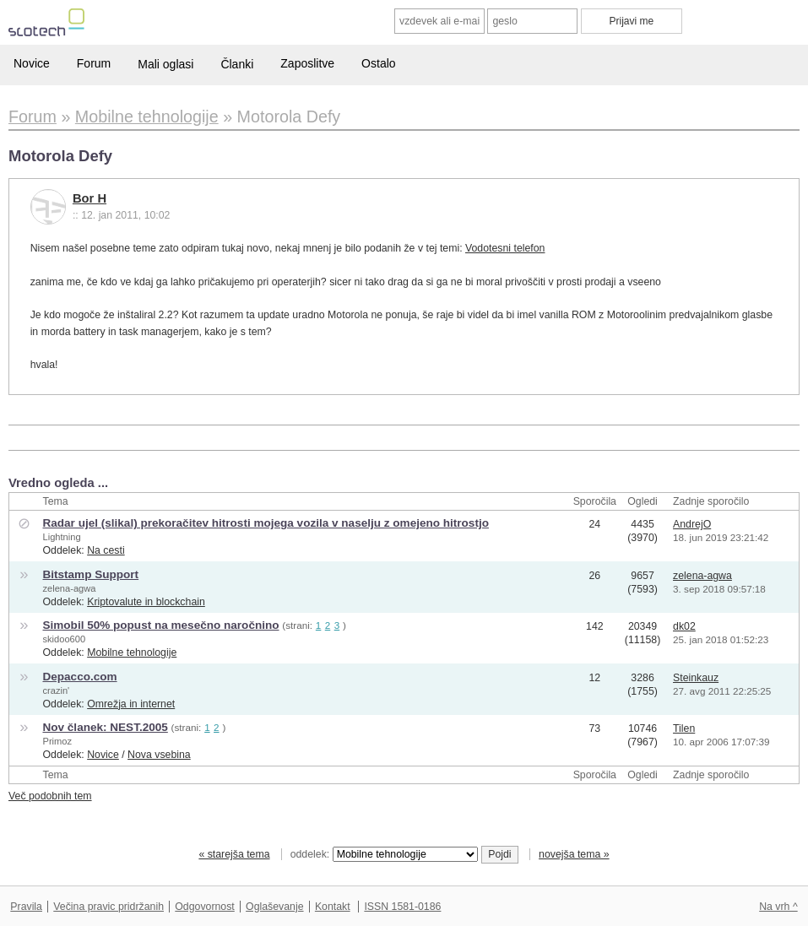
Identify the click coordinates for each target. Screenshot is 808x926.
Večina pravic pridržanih (108, 906)
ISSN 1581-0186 (402, 906)
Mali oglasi (165, 64)
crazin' (55, 690)
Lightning (61, 537)
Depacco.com (79, 676)
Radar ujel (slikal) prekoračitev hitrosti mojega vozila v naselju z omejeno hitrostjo (265, 523)
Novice (32, 63)
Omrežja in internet (131, 704)
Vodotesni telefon (505, 248)
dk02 (684, 626)
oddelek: (384, 854)
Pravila (26, 906)
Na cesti (105, 550)
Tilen (684, 728)
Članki (236, 64)
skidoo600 (63, 639)
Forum (94, 63)
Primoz (57, 741)
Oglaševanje (274, 906)
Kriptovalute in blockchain (146, 602)
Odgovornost (205, 906)
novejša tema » (574, 854)
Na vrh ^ (778, 906)
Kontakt (332, 906)
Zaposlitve (307, 63)
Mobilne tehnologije (131, 652)
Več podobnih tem (50, 796)
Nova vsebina (159, 755)
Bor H (89, 198)
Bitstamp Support (90, 574)
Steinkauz (696, 678)
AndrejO (692, 524)
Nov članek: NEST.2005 (104, 727)
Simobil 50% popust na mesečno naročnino (160, 625)
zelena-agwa (68, 588)
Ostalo (378, 63)
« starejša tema (233, 854)
